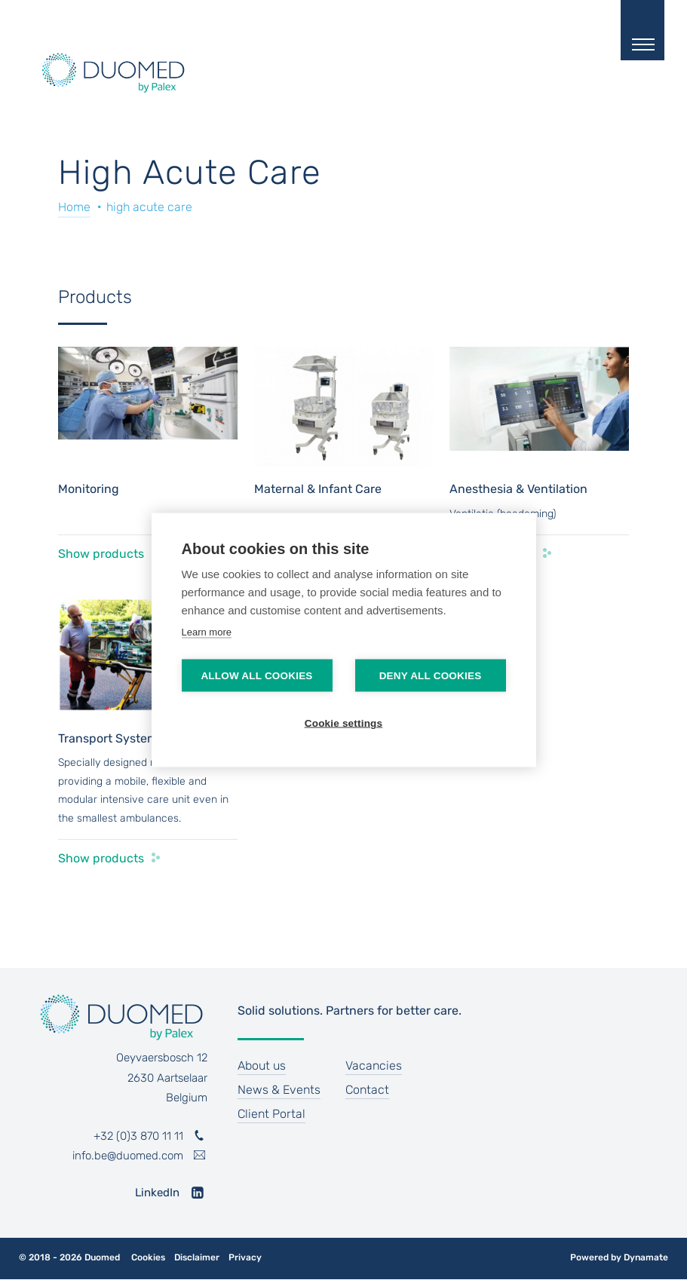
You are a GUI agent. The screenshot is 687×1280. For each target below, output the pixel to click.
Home (74, 207)
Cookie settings (344, 723)
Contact (367, 1089)
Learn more (207, 632)
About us (262, 1065)
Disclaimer (196, 1257)
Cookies (148, 1257)
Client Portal (271, 1114)
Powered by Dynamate (619, 1257)
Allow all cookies (256, 675)
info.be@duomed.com (127, 1155)
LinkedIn (157, 1192)
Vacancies (373, 1065)
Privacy (245, 1257)
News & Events (279, 1089)
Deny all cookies (430, 675)
